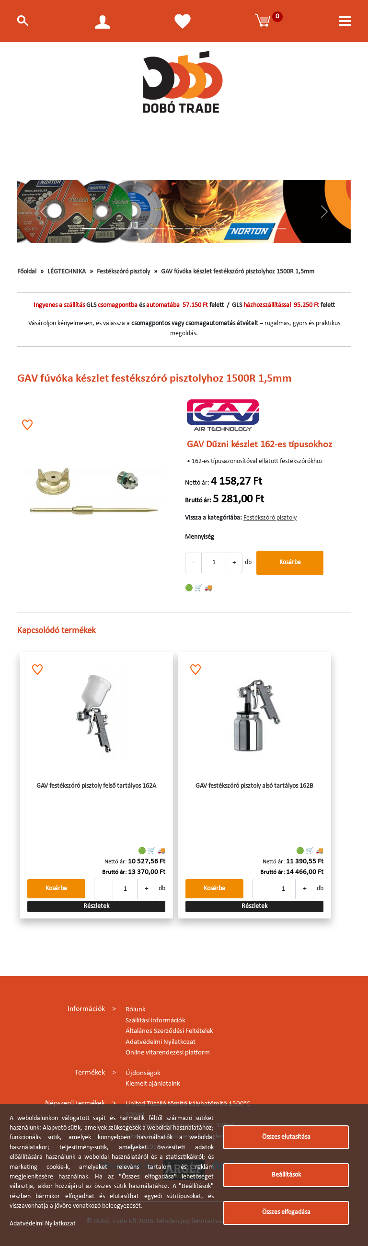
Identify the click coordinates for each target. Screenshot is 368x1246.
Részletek (96, 906)
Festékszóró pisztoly (123, 272)
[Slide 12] (279, 228)
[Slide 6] (175, 228)
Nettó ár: (197, 483)
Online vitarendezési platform (168, 1052)
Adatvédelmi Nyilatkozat (161, 1042)
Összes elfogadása (286, 1212)
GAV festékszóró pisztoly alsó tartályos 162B (254, 786)
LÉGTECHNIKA (66, 272)
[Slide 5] (158, 228)
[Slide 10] (244, 228)
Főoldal (26, 272)
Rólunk (136, 1009)
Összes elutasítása (286, 1137)
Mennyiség (199, 537)
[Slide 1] (89, 228)
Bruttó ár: (198, 501)
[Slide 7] (192, 228)
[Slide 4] (141, 228)
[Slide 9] (227, 228)
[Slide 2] (106, 228)
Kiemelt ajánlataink (153, 1083)
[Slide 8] (210, 228)
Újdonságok (143, 1073)
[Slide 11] (261, 228)
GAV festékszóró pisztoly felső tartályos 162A (96, 786)
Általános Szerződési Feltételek (169, 1031)
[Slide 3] (123, 228)
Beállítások (286, 1175)
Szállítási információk (155, 1020)
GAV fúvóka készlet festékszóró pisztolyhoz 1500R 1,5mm (237, 272)
